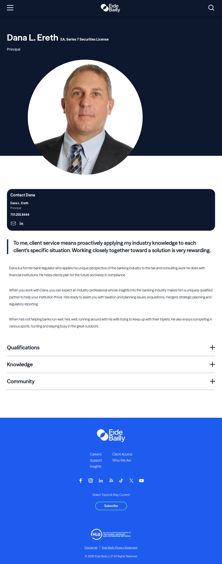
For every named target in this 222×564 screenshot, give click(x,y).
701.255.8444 (19, 215)
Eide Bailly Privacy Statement (119, 547)
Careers (95, 454)
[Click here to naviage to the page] (13, 223)
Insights (95, 466)
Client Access (122, 454)
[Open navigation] (10, 8)
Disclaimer (91, 547)
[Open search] (211, 8)
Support (96, 460)
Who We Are (121, 460)
